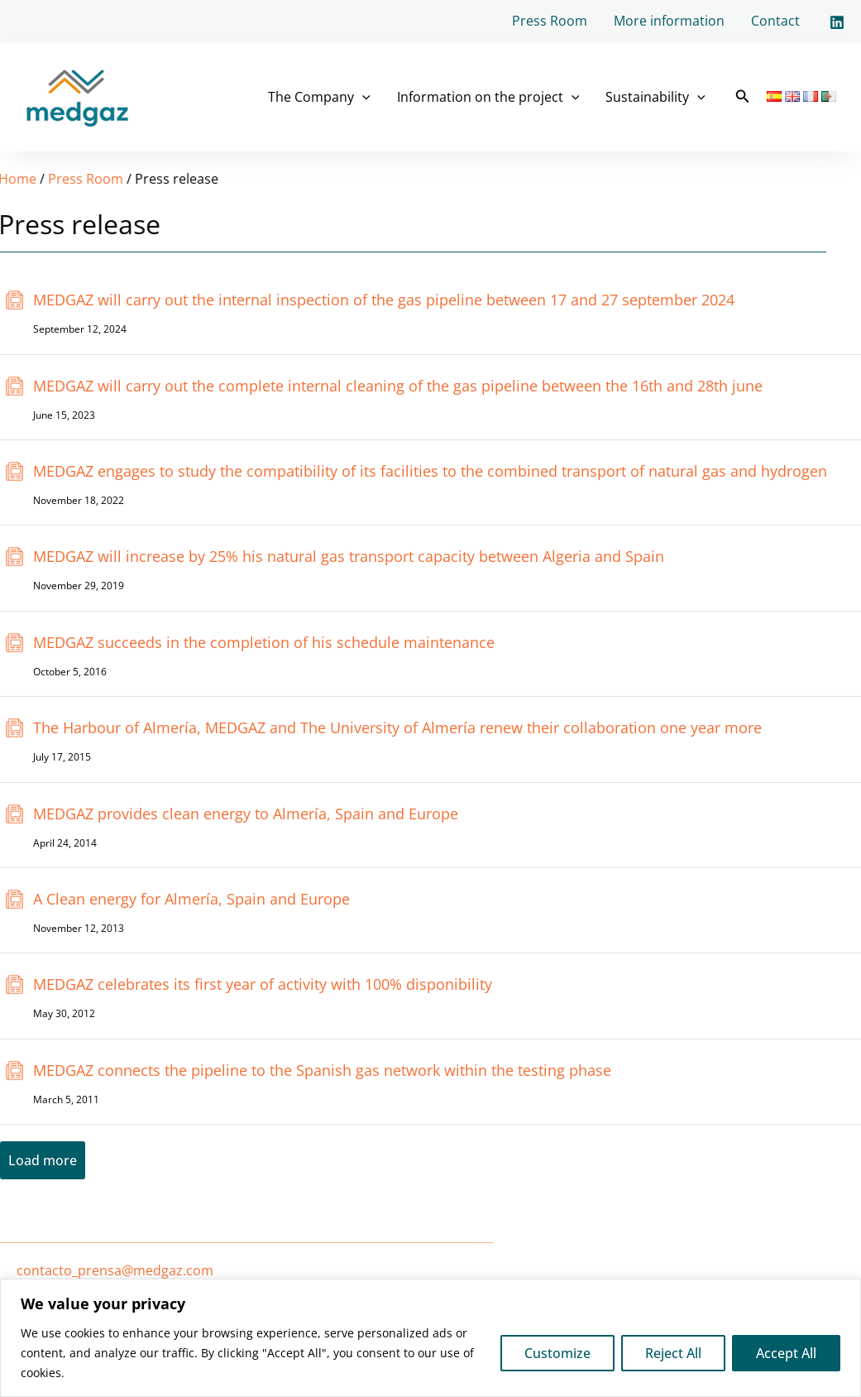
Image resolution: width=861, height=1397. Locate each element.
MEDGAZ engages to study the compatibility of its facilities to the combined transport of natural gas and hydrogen (430, 471)
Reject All (673, 1353)
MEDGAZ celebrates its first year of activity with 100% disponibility (262, 984)
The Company (319, 96)
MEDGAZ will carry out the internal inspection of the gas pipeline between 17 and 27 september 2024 (383, 300)
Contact (775, 21)
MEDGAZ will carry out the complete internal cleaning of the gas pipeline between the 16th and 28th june (398, 386)
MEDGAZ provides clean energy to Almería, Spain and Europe (245, 813)
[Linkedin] (837, 22)
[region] (430, 1338)
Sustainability (655, 96)
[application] (362, 96)
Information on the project (488, 96)
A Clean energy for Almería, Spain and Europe (191, 899)
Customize (557, 1353)
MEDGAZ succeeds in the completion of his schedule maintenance (264, 642)
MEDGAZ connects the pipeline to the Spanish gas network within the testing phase (322, 1070)
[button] (742, 97)
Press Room (549, 21)
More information (669, 21)
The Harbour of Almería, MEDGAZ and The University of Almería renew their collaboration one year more (397, 727)
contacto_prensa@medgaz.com (115, 1270)
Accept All (786, 1353)
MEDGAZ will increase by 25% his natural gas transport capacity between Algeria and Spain (348, 556)
